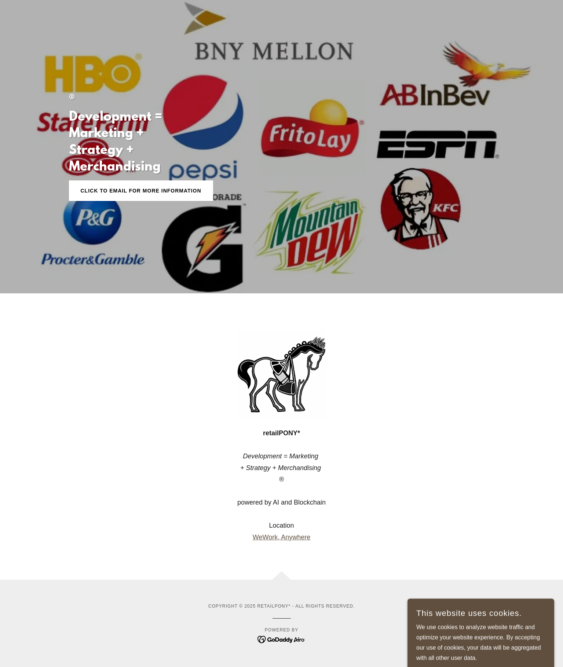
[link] (281, 639)
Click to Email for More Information (141, 191)
